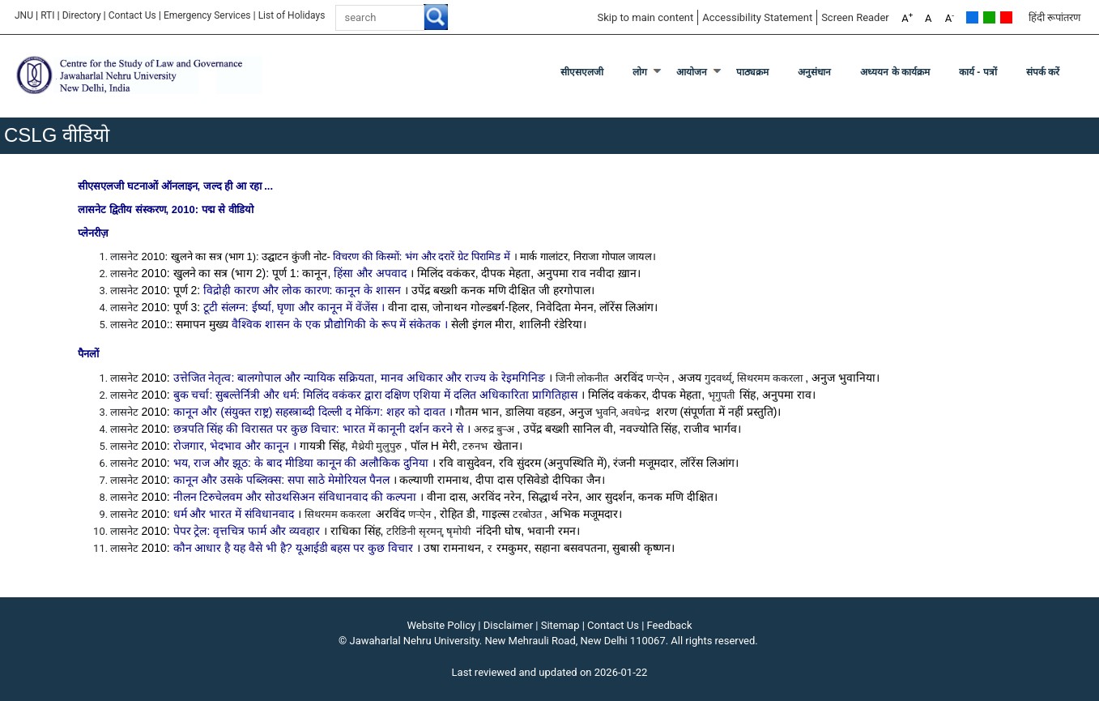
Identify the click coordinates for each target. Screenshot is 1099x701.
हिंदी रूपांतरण (1054, 17)
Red (1006, 17)
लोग (640, 72)
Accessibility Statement (757, 17)
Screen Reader (855, 17)
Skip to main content (645, 17)
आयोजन (691, 72)
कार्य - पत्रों (978, 72)
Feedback (669, 625)
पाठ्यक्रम (752, 72)
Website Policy (441, 625)
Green (989, 17)
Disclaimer (508, 625)
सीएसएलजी (581, 72)
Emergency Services (207, 15)
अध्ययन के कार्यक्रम (895, 72)
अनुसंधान (814, 72)
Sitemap (560, 625)
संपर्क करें (1042, 72)
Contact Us (132, 15)
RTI (47, 15)
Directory (81, 15)
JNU (24, 15)
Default (972, 17)
